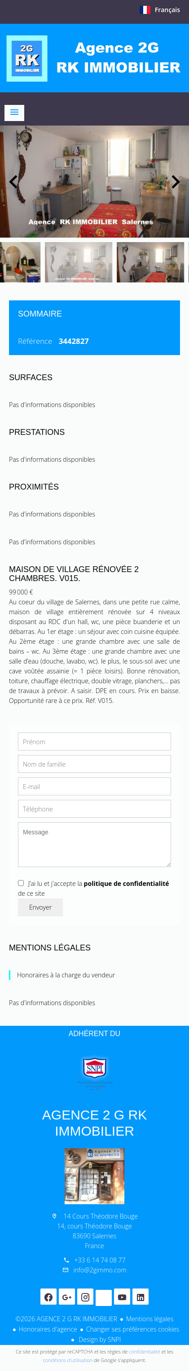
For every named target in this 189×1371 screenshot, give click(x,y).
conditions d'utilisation (68, 1360)
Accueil (94, 58)
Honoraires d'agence (48, 1329)
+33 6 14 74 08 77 (99, 1260)
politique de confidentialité (126, 883)
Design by (99, 1339)
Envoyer (40, 907)
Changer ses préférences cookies (133, 1329)
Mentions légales (149, 1319)
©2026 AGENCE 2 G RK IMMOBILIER (66, 1319)
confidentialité (144, 1351)
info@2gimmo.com (99, 1270)
